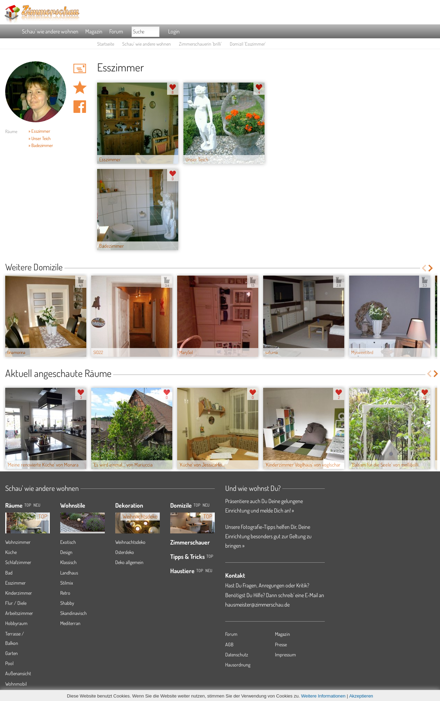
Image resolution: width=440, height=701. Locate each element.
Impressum (285, 654)
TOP (27, 505)
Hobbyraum (16, 623)
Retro (65, 593)
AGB (229, 644)
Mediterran (70, 623)
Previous (423, 268)
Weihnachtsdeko (130, 542)
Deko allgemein (129, 562)
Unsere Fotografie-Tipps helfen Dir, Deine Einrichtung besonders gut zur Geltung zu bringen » (268, 536)
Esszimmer (15, 583)
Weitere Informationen (323, 696)
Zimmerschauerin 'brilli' (200, 44)
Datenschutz (236, 654)
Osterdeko (124, 552)
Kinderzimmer (18, 593)
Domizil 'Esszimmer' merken (80, 87)
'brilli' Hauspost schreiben (80, 68)
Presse (281, 644)
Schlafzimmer (18, 562)
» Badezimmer (41, 145)
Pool (9, 663)
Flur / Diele (15, 603)
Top (197, 505)
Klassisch (68, 562)
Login (174, 31)
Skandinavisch (73, 613)
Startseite (105, 44)
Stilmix (66, 583)
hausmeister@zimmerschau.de (257, 604)
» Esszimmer (39, 131)
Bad (9, 573)
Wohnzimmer (18, 542)
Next (431, 268)
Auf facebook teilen (80, 107)
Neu (206, 505)
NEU (36, 505)
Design (66, 552)
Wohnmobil (16, 684)
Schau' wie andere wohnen (50, 31)
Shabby (67, 603)
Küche (11, 552)
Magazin (93, 31)
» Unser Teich (39, 138)
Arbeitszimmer (19, 613)
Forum (116, 31)
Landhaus (69, 573)
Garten (11, 653)
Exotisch (68, 542)
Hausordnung (237, 665)
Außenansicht (18, 673)
